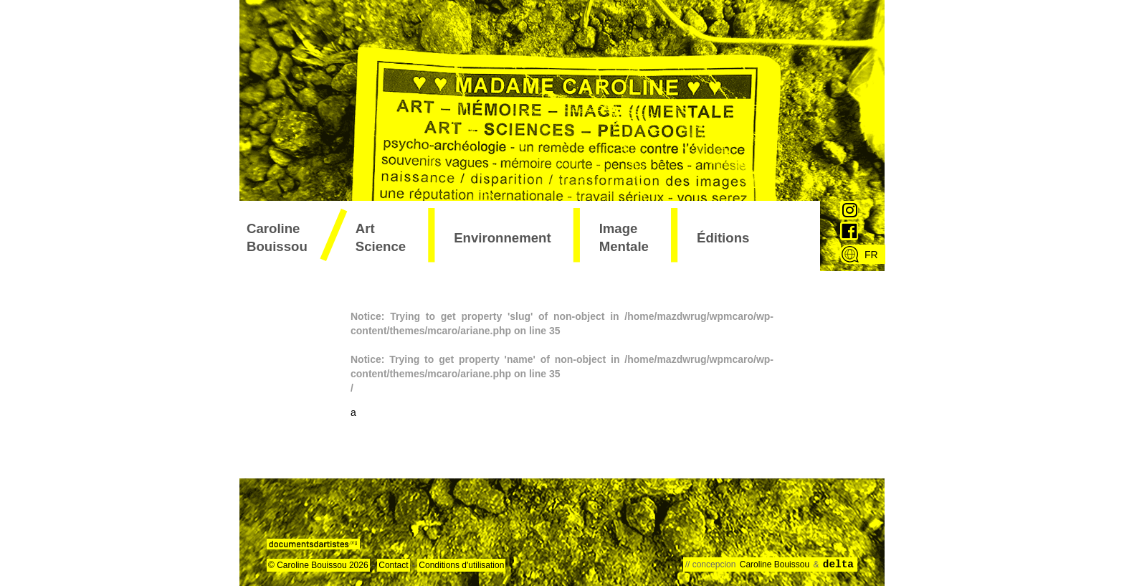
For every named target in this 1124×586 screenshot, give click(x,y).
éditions (723, 237)
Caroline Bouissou (277, 237)
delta (838, 564)
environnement (502, 237)
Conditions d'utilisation (461, 565)
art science (381, 237)
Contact (393, 565)
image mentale (624, 237)
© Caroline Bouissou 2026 (318, 565)
